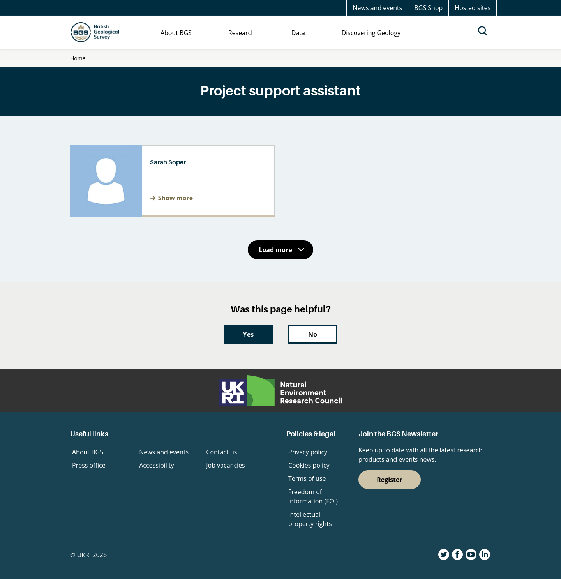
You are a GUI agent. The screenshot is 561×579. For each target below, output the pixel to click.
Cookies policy (309, 465)
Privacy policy (307, 452)
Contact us (221, 452)
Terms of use (307, 478)
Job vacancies (225, 465)
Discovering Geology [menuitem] (371, 32)
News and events (377, 8)
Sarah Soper (168, 162)
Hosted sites (472, 8)
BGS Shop (428, 8)
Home (78, 58)
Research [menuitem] (241, 32)
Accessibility (156, 465)
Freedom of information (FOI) (313, 496)
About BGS (87, 452)
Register (389, 479)
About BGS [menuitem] (176, 32)
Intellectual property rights (310, 519)
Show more (175, 198)
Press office (89, 465)
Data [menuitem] (298, 32)
